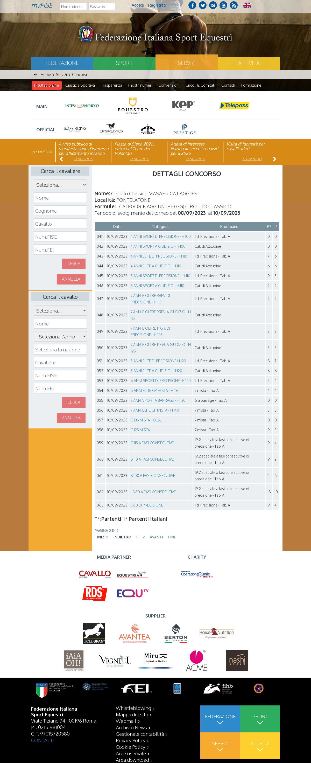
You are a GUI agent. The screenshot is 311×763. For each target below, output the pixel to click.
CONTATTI (42, 740)
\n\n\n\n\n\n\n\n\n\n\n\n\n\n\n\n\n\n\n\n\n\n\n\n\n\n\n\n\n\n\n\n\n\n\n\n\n (60, 336)
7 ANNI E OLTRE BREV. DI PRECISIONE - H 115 (150, 299)
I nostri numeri (140, 85)
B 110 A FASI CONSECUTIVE (152, 459)
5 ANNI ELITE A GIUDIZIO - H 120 (156, 371)
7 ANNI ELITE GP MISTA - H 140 (155, 410)
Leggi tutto (83, 159)
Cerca (73, 263)
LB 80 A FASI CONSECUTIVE (153, 492)
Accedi (138, 5)
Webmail (126, 721)
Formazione (251, 85)
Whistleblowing (133, 708)
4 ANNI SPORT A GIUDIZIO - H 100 (158, 246)
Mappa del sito (132, 714)
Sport (124, 62)
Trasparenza (111, 85)
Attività (248, 62)
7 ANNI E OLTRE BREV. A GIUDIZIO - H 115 (161, 315)
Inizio (102, 537)
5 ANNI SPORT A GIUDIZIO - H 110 (157, 286)
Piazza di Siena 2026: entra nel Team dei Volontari (134, 149)
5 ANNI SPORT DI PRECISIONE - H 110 (160, 276)
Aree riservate (131, 753)
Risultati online (46, 85)
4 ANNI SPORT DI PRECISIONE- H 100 (161, 236)
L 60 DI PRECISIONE (147, 505)
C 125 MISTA (140, 430)
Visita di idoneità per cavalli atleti (246, 146)
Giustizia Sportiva (80, 85)
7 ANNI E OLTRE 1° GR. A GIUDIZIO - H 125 (161, 348)
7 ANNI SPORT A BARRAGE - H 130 (158, 400)
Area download (132, 760)
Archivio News (131, 727)
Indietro (122, 537)
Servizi (187, 62)
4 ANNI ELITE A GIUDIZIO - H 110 (156, 266)
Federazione (62, 62)
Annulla (71, 279)
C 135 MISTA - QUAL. (147, 420)
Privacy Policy (130, 740)
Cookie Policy (130, 747)
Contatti (228, 85)
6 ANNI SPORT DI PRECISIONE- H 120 (161, 381)
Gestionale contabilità (140, 734)
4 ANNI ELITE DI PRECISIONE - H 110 (159, 256)
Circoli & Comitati (200, 85)
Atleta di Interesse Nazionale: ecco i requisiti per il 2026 (194, 149)
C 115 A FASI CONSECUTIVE (152, 443)
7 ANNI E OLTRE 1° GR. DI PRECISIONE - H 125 (150, 331)
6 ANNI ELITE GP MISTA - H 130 (155, 391)
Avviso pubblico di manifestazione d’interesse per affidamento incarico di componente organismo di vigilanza (84, 153)
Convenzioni (168, 85)
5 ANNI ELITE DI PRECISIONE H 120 (158, 361)
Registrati (157, 5)
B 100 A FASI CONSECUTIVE (153, 476)
